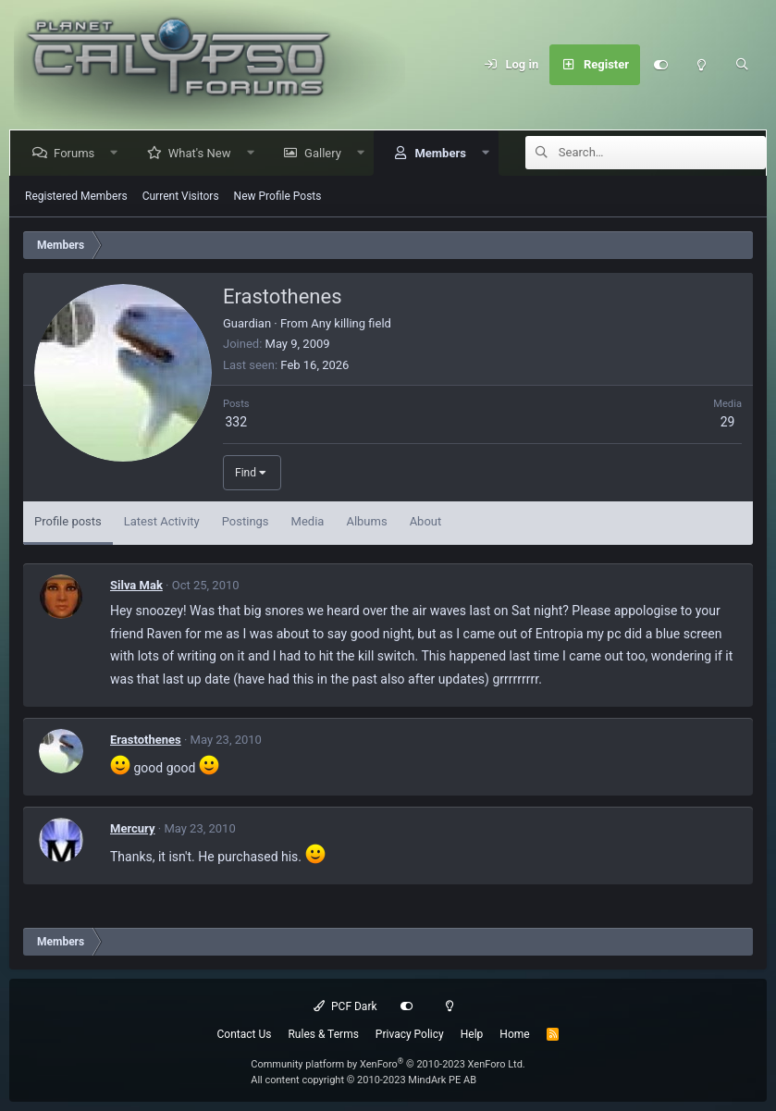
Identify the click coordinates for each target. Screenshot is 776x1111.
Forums (77, 153)
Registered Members (76, 196)
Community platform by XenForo (388, 1064)
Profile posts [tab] (68, 521)
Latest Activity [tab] (162, 521)
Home (514, 1034)
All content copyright (363, 1080)
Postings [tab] (245, 521)
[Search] (741, 64)
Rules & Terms (323, 1034)
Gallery (326, 153)
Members (443, 153)
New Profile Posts (278, 196)
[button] (118, 153)
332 (236, 421)
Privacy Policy (410, 1034)
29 (728, 421)
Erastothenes (145, 740)
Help (472, 1034)
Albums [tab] (366, 521)
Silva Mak (136, 585)
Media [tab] (308, 521)
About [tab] (426, 521)
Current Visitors (180, 196)
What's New (203, 153)
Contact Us (244, 1034)
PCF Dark (345, 1006)
